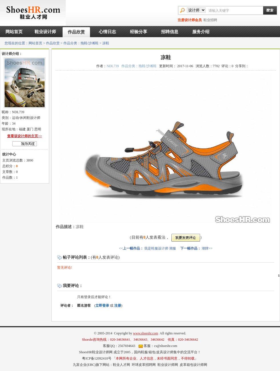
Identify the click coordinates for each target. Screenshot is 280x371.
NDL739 (113, 66)
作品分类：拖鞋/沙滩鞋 (81, 43)
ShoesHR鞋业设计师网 (95, 352)
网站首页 (14, 31)
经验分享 (138, 31)
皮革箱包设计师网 (193, 365)
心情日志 (107, 31)
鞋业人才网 (121, 365)
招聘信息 (169, 31)
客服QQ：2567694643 (119, 346)
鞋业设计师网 (167, 365)
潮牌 (205, 248)
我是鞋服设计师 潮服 (160, 248)
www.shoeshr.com (145, 333)
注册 (117, 306)
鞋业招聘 (210, 20)
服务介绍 (200, 31)
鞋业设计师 (45, 31)
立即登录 (102, 306)
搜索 (267, 10)
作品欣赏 (76, 32)
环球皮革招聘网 (144, 365)
